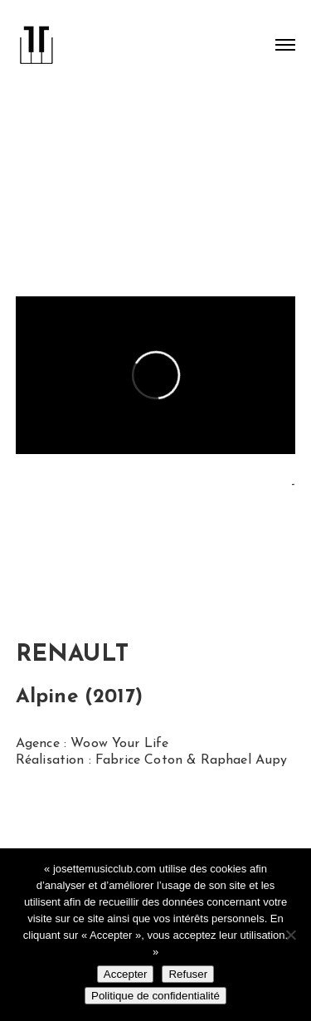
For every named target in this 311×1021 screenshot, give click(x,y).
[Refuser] (290, 934)
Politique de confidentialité (155, 995)
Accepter (126, 974)
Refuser (187, 974)
